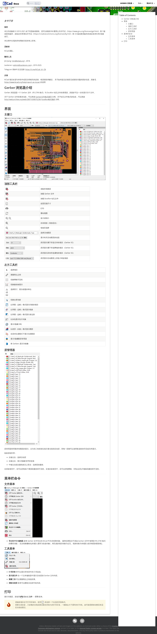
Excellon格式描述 (48, 99)
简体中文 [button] (151, 3)
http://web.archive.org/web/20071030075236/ (22, 99)
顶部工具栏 (132, 26)
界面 (125, 21)
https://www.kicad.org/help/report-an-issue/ (22, 82)
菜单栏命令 (128, 34)
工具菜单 (131, 38)
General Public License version (91, 628)
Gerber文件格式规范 (44, 97)
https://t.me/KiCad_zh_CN (35, 69)
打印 (125, 41)
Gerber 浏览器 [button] (127, 3)
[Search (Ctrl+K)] (33, 3)
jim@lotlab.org (18, 61)
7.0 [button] (140, 3)
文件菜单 (131, 36)
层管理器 (131, 31)
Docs (10, 3)
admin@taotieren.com (22, 65)
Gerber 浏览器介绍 (131, 19)
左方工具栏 (132, 29)
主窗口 (130, 24)
